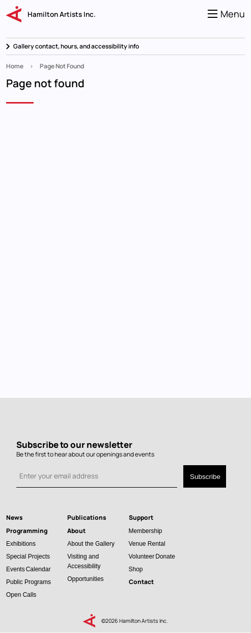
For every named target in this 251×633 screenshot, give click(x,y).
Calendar (38, 569)
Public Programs (28, 581)
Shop (136, 569)
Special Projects (28, 556)
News (14, 517)
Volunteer (142, 556)
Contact (141, 581)
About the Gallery (91, 543)
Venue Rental (147, 543)
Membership (145, 530)
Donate (165, 556)
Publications (86, 517)
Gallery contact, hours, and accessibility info (76, 46)
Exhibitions (21, 543)
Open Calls (21, 594)
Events (15, 569)
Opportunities (85, 578)
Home (14, 66)
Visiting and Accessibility (83, 561)
